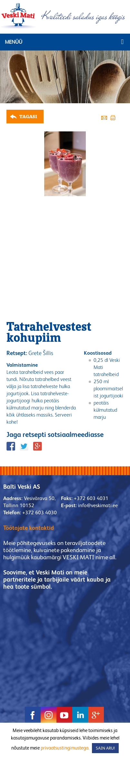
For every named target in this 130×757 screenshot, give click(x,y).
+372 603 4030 (39, 512)
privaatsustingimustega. (65, 748)
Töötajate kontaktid (28, 527)
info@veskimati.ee (98, 505)
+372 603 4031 (91, 498)
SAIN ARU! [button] (105, 748)
